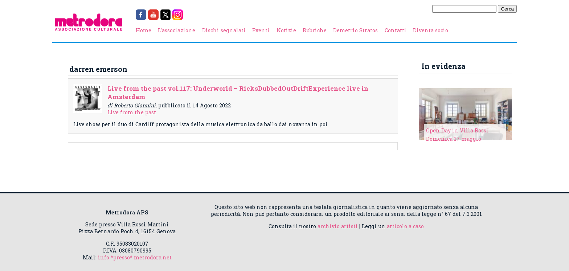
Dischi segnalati (224, 30)
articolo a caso (405, 226)
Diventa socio (430, 30)
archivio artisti (338, 226)
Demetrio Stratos (355, 30)
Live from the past (131, 112)
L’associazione (176, 30)
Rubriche (315, 30)
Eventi (261, 30)
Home (143, 30)
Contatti (395, 30)
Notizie (286, 30)
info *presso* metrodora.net (135, 257)
